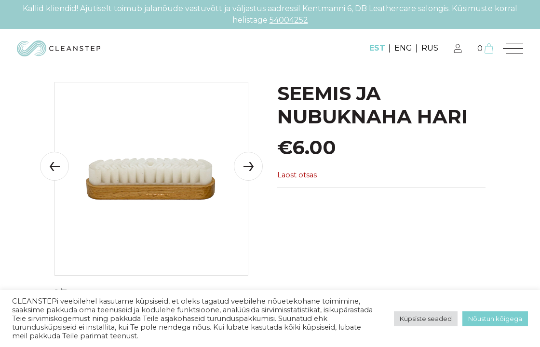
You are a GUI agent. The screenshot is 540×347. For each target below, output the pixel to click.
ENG (403, 48)
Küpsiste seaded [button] (426, 318)
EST (377, 48)
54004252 (289, 20)
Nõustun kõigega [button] (495, 318)
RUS (429, 48)
